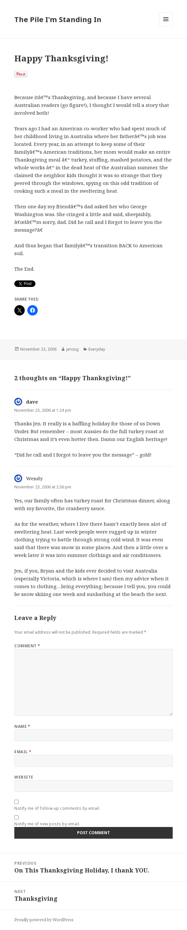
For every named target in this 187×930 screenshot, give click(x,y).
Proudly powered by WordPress (43, 920)
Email (22, 752)
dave (32, 401)
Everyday (96, 349)
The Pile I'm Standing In (57, 19)
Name (22, 726)
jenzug (72, 349)
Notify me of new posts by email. (47, 824)
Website (23, 777)
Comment (27, 646)
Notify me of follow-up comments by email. (57, 808)
